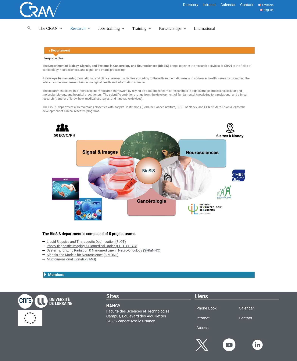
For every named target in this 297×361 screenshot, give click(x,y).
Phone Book (206, 308)
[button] (29, 28)
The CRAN (52, 28)
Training (143, 28)
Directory (190, 4)
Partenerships (174, 28)
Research (82, 28)
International (204, 28)
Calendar (228, 4)
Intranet (209, 4)
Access (202, 327)
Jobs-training (113, 28)
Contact (246, 4)
